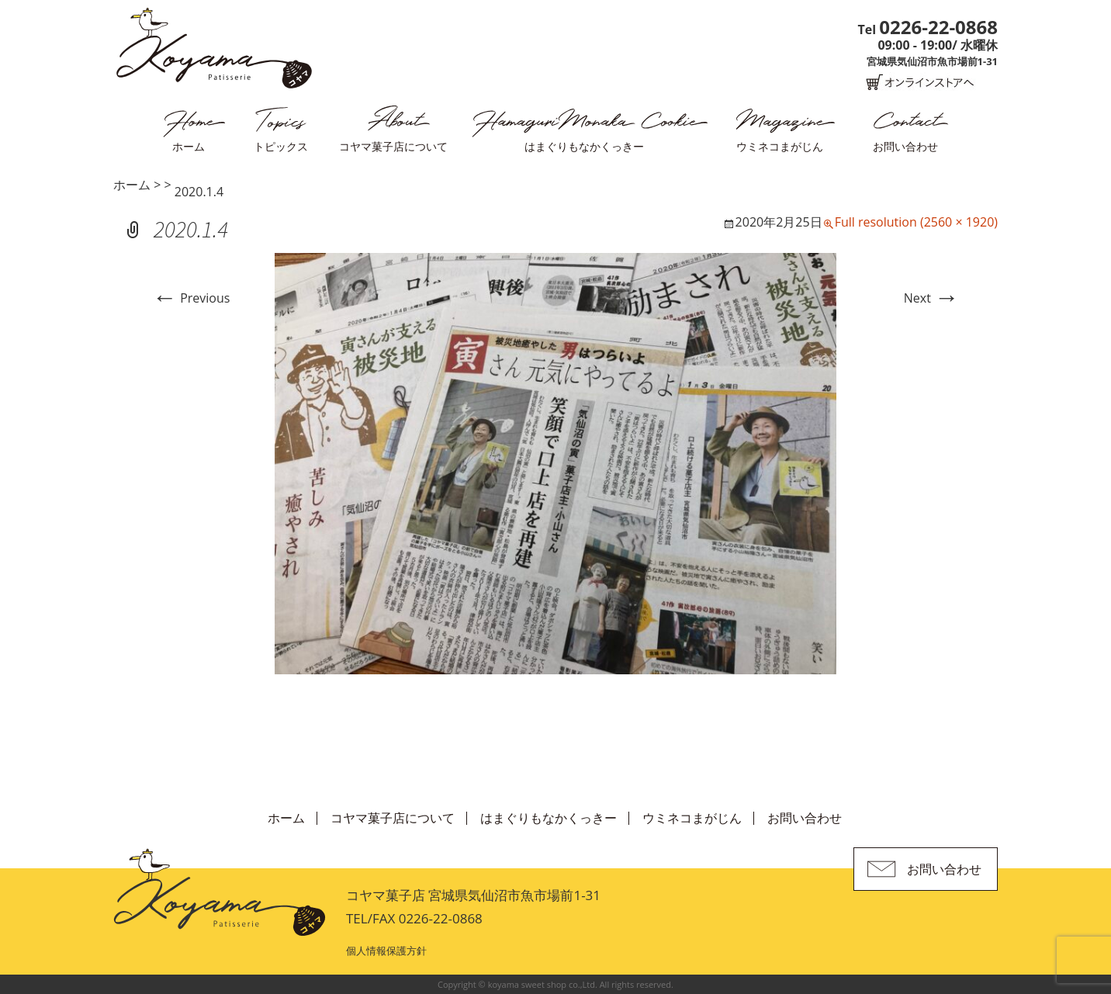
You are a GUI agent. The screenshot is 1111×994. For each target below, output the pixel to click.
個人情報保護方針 (386, 951)
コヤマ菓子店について (393, 146)
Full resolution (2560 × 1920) (916, 221)
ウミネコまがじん (779, 146)
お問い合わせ (905, 146)
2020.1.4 (199, 191)
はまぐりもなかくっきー (584, 146)
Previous (191, 298)
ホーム (188, 146)
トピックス (281, 146)
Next (931, 298)
